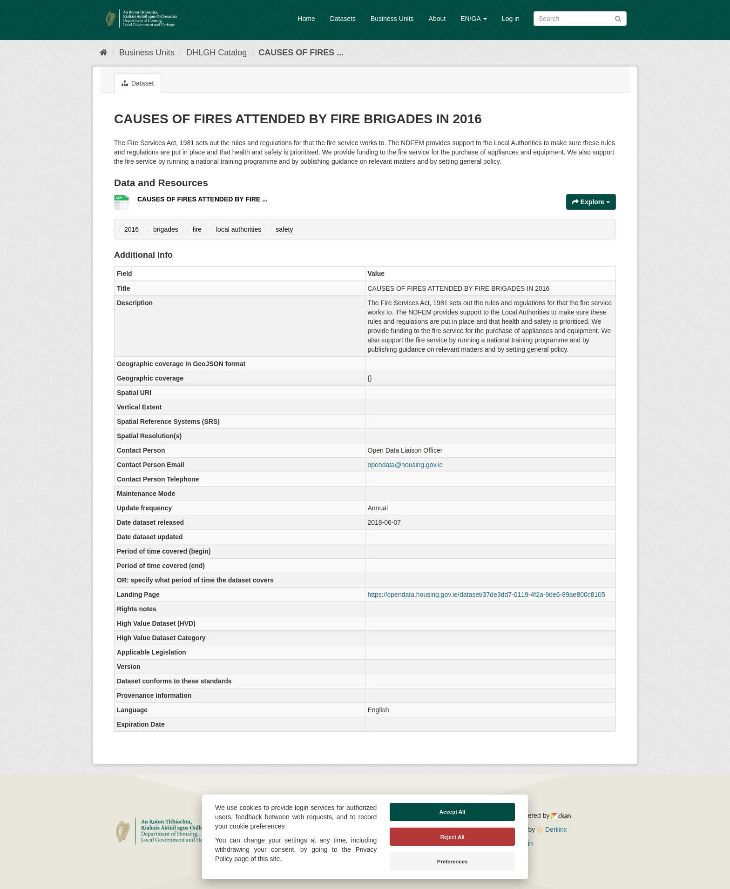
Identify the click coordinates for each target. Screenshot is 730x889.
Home (306, 18)
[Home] (104, 52)
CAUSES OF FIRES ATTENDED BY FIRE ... (202, 199)
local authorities (238, 229)
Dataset (138, 83)
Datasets (343, 18)
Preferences (452, 861)
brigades (165, 229)
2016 (131, 229)
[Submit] (618, 18)
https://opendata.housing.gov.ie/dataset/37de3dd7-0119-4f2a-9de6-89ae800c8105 (486, 594)
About (437, 18)
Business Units (392, 18)
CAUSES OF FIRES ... (301, 52)
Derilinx (552, 829)
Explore (591, 202)
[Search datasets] (580, 18)
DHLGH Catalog (216, 52)
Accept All (452, 812)
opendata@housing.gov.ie (405, 464)
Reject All (452, 837)
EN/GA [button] (473, 18)
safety (284, 229)
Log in (511, 18)
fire (197, 229)
